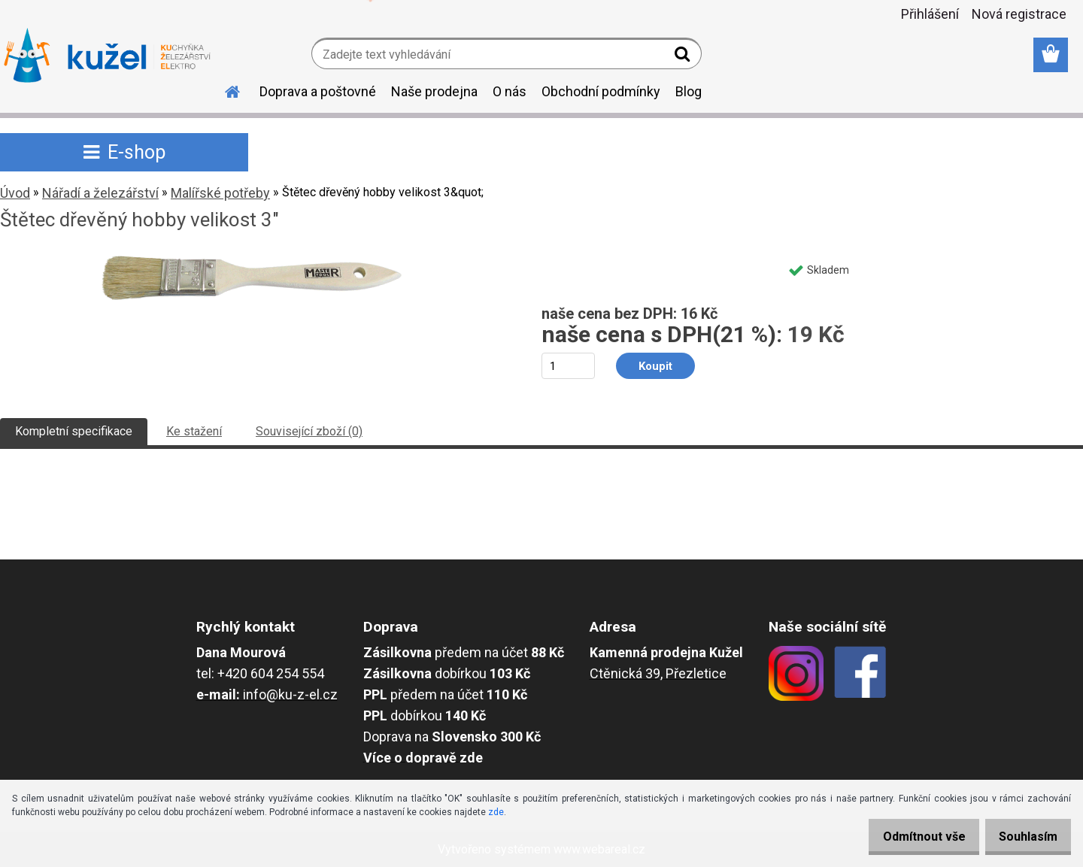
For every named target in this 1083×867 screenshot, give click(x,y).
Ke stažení (194, 431)
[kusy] (568, 366)
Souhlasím (1023, 836)
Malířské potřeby (220, 193)
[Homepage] (223, 89)
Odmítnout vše (908, 836)
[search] (684, 57)
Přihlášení (930, 14)
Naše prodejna (434, 91)
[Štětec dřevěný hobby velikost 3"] (252, 260)
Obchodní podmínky (601, 91)
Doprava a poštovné (317, 91)
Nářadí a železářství (100, 193)
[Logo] (107, 55)
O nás (509, 91)
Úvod (15, 193)
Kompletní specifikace (73, 431)
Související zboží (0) (309, 431)
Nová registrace (1019, 14)
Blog (688, 91)
